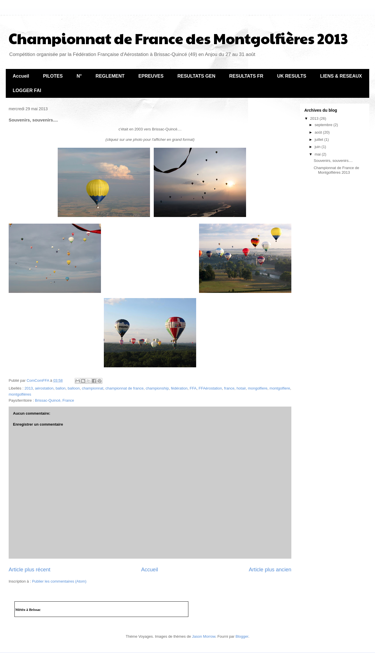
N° (79, 76)
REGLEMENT (109, 76)
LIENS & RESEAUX (341, 76)
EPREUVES (151, 76)
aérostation (44, 388)
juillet (319, 139)
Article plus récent (29, 569)
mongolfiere (257, 388)
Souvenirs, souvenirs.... (333, 160)
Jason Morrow (203, 636)
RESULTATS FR (246, 76)
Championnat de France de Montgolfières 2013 (336, 170)
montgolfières (20, 394)
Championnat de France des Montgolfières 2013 (178, 38)
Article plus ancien (270, 569)
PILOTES (53, 76)
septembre (324, 125)
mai (318, 154)
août (319, 132)
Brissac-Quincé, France (54, 400)
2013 (29, 388)
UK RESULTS (291, 76)
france (229, 388)
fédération (179, 388)
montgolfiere (279, 388)
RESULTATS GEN (196, 76)
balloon (74, 388)
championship (157, 388)
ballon (61, 388)
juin (318, 147)
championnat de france (124, 388)
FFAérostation (210, 388)
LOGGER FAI (27, 90)
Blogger (242, 636)
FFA (193, 388)
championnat (92, 388)
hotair (241, 388)
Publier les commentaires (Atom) (59, 581)
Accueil (21, 76)
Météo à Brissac (28, 609)
